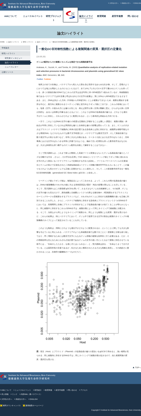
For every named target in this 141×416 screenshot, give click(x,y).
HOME (2, 42)
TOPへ (138, 367)
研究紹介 (38, 390)
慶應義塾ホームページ (34, 405)
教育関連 (101, 16)
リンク (14, 394)
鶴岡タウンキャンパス (12, 405)
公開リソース (7, 72)
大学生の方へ (114, 3)
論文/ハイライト (12, 42)
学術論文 (5, 48)
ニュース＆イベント (33, 16)
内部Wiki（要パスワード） (31, 394)
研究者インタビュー (13, 58)
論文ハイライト (41, 42)
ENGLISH (137, 3)
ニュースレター (11, 67)
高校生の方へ (126, 3)
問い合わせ (133, 16)
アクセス (84, 390)
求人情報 (5, 394)
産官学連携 (117, 16)
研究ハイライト (27, 42)
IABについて (10, 16)
